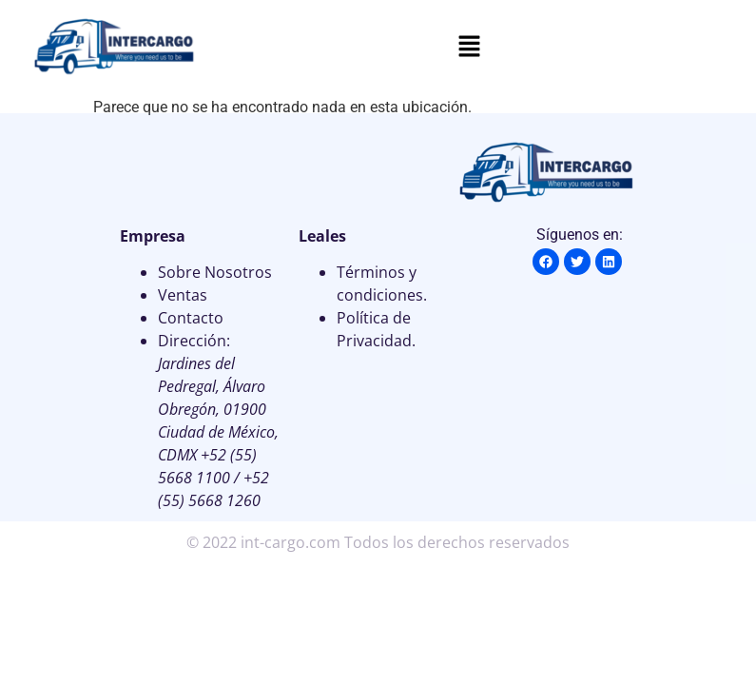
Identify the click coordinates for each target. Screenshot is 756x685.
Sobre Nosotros (215, 272)
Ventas (182, 294)
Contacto (190, 317)
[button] (469, 47)
